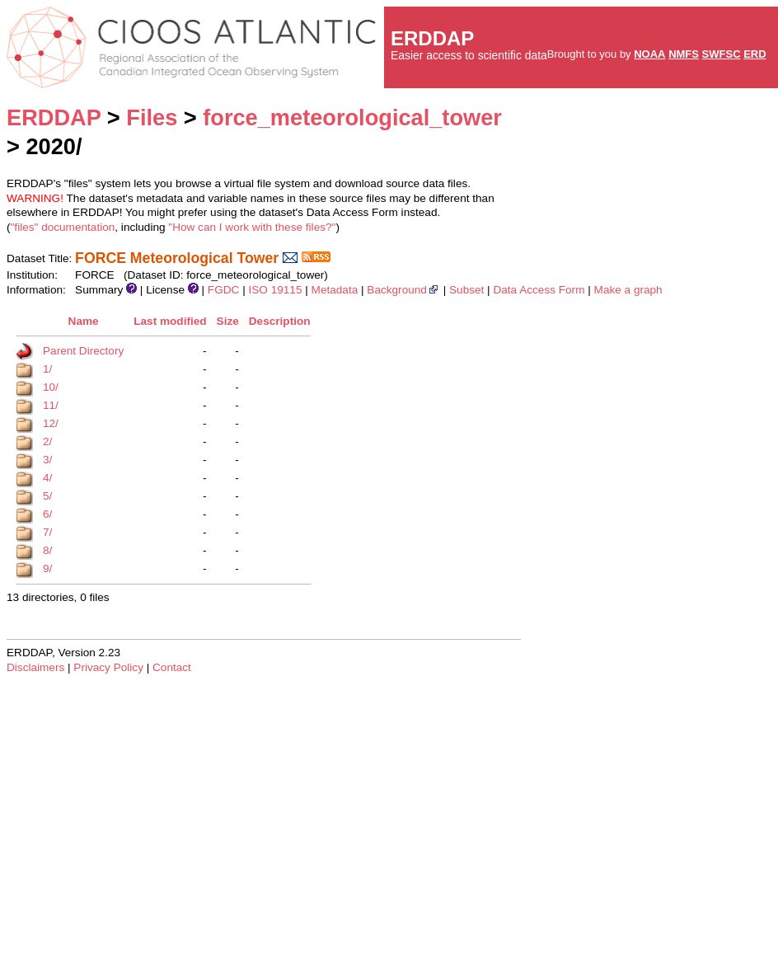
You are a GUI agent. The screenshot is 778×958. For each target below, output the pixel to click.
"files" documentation (63, 227)
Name (83, 321)
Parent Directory (83, 351)
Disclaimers (35, 667)
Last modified (170, 321)
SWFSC (721, 54)
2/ (47, 441)
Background (403, 290)
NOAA (649, 54)
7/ (47, 532)
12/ (51, 423)
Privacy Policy (108, 667)
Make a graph (628, 290)
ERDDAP (54, 117)
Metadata (335, 290)
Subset (466, 290)
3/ (47, 459)
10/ (51, 387)
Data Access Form (538, 290)
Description (280, 321)
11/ (51, 405)
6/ (47, 514)
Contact (171, 667)
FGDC (224, 290)
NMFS (683, 54)
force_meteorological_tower (352, 117)
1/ (47, 369)
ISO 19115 (275, 290)
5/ (47, 496)
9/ (47, 568)
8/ (47, 550)
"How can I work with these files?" (251, 227)
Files (151, 117)
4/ (47, 478)
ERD (754, 54)
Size (228, 321)
